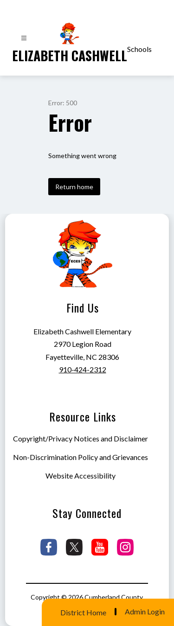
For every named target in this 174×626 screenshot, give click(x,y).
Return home (74, 187)
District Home (83, 612)
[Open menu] (24, 38)
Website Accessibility (80, 475)
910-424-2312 (82, 369)
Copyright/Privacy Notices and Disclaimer (80, 438)
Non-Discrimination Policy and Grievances (80, 457)
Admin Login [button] (145, 611)
